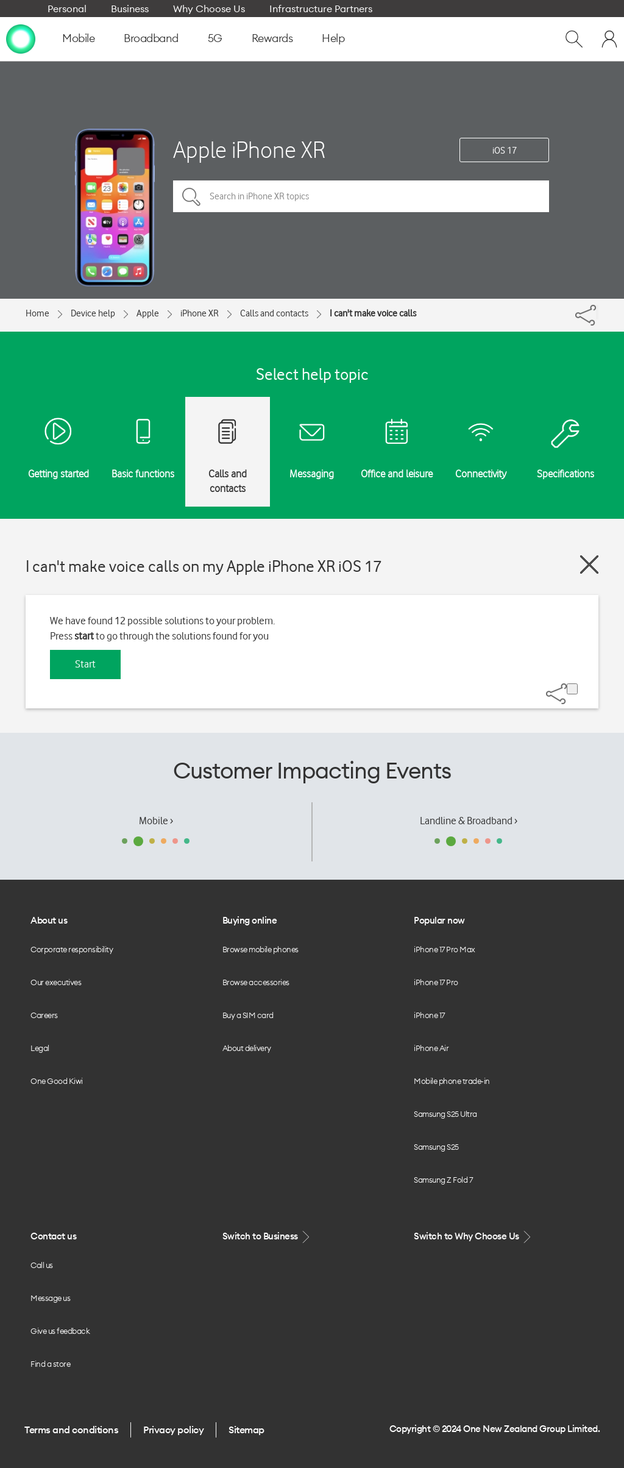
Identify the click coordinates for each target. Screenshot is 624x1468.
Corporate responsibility (71, 949)
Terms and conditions (71, 1429)
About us (48, 920)
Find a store (50, 1364)
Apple (147, 313)
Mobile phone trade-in (452, 1081)
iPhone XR (199, 313)
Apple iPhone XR (249, 149)
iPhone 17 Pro (436, 982)
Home (37, 313)
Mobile (78, 38)
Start (85, 664)
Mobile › (156, 820)
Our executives (55, 982)
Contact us (53, 1236)
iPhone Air (431, 1048)
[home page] (20, 38)
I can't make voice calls (373, 313)
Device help (93, 313)
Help (333, 38)
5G (215, 38)
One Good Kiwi (56, 1081)
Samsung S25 (436, 1147)
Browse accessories (255, 982)
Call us (41, 1265)
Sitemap (246, 1429)
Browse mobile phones (260, 949)
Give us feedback (60, 1331)
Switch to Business (267, 1236)
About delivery (246, 1048)
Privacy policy (173, 1429)
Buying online (249, 920)
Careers (44, 1015)
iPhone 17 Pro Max (444, 949)
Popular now (439, 920)
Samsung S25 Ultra (445, 1114)
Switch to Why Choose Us (473, 1236)
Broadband (151, 38)
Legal (39, 1048)
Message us (50, 1298)
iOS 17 (504, 150)
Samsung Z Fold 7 (443, 1180)
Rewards (272, 38)
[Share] (597, 312)
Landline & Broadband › (468, 820)
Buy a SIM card (248, 1015)
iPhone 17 (429, 1015)
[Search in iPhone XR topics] (361, 196)
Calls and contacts (274, 313)
